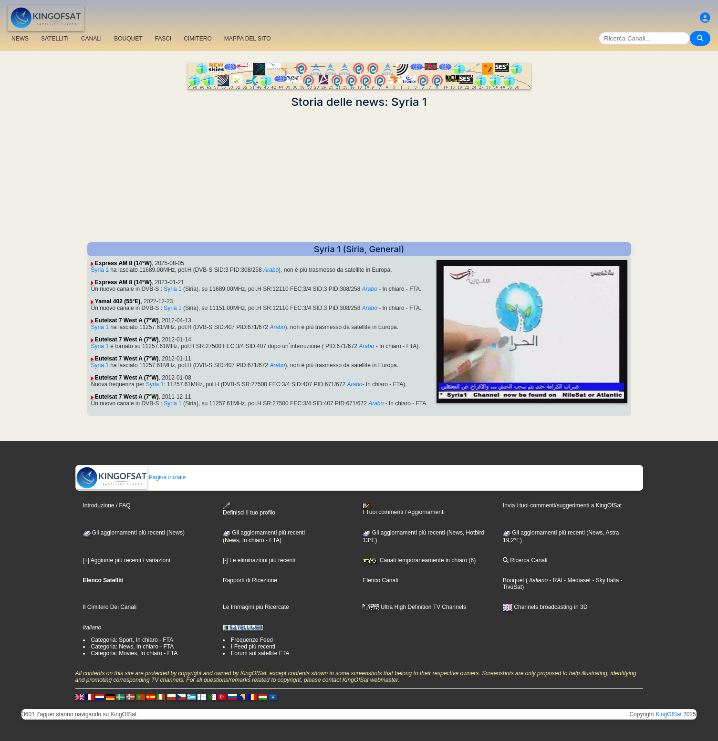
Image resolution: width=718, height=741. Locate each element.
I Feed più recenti (253, 646)
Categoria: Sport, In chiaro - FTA (132, 640)
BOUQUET (128, 38)
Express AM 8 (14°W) (123, 263)
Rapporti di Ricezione (250, 580)
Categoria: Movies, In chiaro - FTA (134, 653)
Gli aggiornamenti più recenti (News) (134, 532)
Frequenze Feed (252, 640)
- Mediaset (576, 580)
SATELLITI (55, 38)
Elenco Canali (380, 580)
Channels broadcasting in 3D (545, 607)
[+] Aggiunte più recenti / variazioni (126, 560)
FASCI (163, 38)
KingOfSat (669, 714)
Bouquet (513, 580)
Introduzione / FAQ (107, 505)
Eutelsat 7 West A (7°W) (127, 320)
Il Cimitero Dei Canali (110, 607)
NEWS (20, 38)
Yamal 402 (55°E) (118, 301)
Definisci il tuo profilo (249, 509)
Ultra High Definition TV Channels (414, 607)
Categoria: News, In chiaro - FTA (132, 646)
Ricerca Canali (525, 560)
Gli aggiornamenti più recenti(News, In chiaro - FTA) (264, 536)
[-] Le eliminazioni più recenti (259, 560)
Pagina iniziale (131, 477)
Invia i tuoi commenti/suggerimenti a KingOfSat (562, 505)
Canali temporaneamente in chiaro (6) (419, 560)
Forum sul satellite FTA (260, 653)
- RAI (555, 580)
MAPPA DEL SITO (247, 38)
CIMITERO (198, 38)
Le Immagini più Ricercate (256, 607)
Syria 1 (100, 270)
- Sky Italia (605, 580)
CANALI (91, 38)
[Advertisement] (359, 175)
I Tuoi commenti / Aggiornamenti (403, 509)
